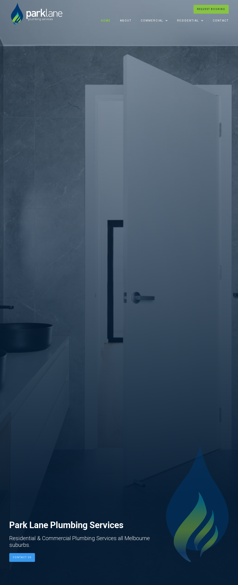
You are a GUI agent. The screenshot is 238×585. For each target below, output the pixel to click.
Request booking (211, 9)
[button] (154, 20)
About (126, 20)
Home (106, 20)
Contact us (22, 557)
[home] (37, 14)
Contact (221, 20)
